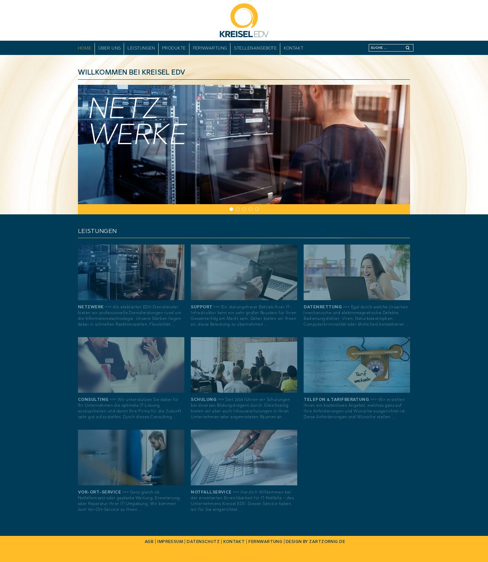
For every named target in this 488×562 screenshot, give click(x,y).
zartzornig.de (327, 541)
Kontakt (293, 48)
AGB (149, 541)
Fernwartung (210, 48)
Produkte (174, 48)
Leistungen (141, 48)
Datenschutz (203, 541)
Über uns (109, 48)
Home (85, 48)
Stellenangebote (255, 48)
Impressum (170, 541)
